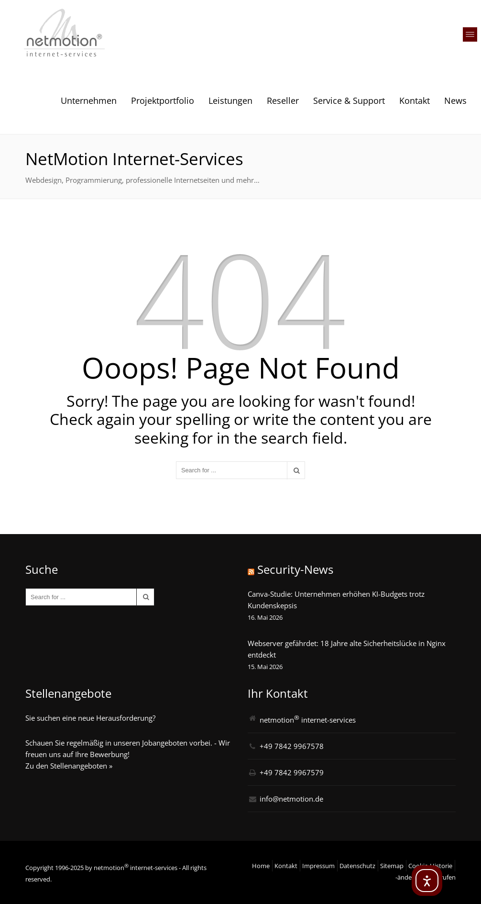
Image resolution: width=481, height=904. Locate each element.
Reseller (283, 100)
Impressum (318, 865)
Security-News (295, 569)
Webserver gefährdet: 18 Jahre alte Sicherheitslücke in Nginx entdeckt (347, 648)
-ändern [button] (406, 877)
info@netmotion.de (291, 799)
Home (261, 865)
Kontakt (414, 100)
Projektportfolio (162, 100)
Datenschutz (357, 865)
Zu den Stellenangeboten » (68, 765)
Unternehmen (89, 100)
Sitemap (392, 865)
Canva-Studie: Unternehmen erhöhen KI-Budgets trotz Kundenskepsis (336, 599)
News (455, 100)
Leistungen (230, 100)
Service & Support (349, 100)
